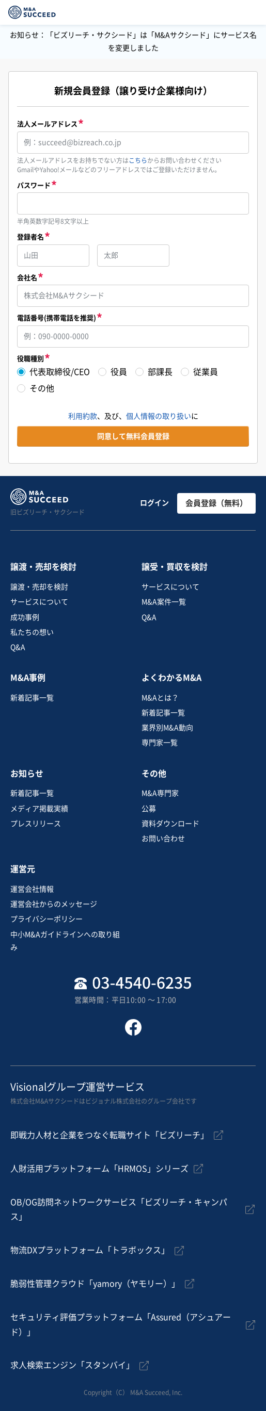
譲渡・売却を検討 (39, 586)
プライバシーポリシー (46, 919)
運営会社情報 (32, 889)
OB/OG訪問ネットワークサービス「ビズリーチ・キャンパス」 (118, 1209)
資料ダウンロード (170, 823)
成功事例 (24, 617)
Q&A (17, 647)
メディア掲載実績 (39, 808)
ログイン (154, 502)
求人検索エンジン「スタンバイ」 (72, 1365)
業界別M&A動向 (167, 727)
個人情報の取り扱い (158, 416)
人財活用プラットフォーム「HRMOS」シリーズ (99, 1168)
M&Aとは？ (160, 697)
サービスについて (39, 601)
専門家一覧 (160, 742)
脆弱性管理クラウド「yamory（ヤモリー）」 (95, 1283)
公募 (149, 808)
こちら (138, 160)
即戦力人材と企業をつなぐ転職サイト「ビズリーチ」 (109, 1135)
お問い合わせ (163, 838)
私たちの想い (32, 632)
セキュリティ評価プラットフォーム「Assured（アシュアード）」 (120, 1324)
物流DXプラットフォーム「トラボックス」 (89, 1250)
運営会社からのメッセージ (53, 904)
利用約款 (82, 416)
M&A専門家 (160, 793)
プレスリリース (35, 823)
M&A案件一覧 (164, 601)
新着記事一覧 (32, 697)
